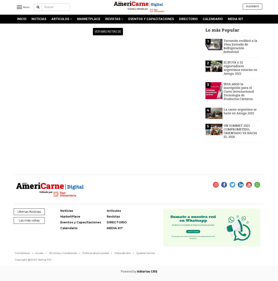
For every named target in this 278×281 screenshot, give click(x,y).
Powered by (139, 271)
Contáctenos (22, 253)
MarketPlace (88, 19)
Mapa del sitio (122, 253)
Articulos (61, 19)
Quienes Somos (145, 253)
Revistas (114, 19)
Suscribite (252, 6)
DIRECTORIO (188, 19)
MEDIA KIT (235, 19)
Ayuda (39, 253)
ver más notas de (108, 31)
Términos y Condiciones (63, 253)
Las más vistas (29, 220)
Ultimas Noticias (29, 212)
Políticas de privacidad (96, 253)
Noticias (39, 19)
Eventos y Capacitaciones (151, 19)
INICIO (22, 19)
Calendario (213, 19)
